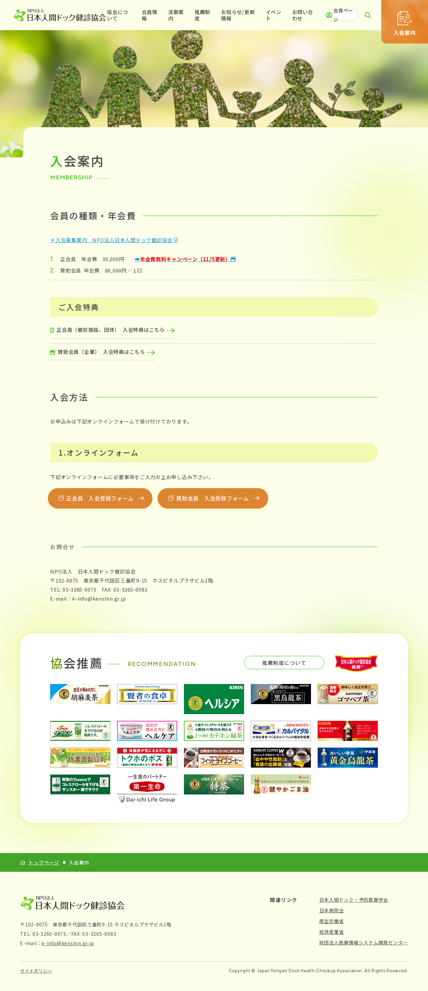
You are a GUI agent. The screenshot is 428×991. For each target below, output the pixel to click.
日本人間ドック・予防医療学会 (354, 899)
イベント (274, 15)
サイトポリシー (36, 971)
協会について (117, 15)
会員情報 (149, 15)
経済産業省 (331, 931)
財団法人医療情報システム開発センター (363, 942)
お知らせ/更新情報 (238, 15)
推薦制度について (284, 662)
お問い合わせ (302, 15)
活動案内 (176, 15)
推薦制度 (202, 15)
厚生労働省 (331, 921)
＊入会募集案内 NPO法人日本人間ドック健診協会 (111, 239)
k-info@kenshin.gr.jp (67, 943)
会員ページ (339, 15)
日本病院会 (331, 910)
